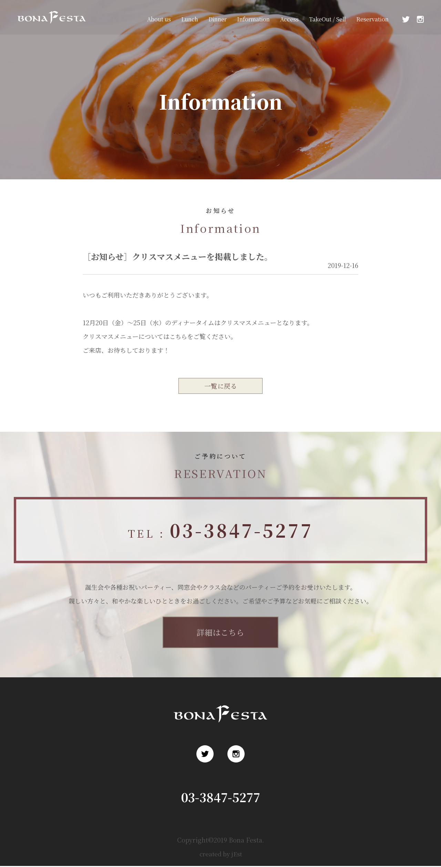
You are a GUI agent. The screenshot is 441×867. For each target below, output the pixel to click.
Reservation (372, 19)
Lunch (189, 19)
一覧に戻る (220, 386)
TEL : (220, 531)
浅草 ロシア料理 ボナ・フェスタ (49, 27)
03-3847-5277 (220, 798)
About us (159, 19)
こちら (179, 336)
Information (253, 19)
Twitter (406, 19)
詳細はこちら (220, 633)
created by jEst (221, 854)
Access (289, 19)
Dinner (217, 19)
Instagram (420, 19)
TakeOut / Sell (327, 19)
